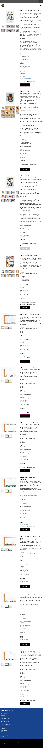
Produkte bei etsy (7, 724)
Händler (2, 736)
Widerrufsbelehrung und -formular (11, 742)
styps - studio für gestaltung (11, 723)
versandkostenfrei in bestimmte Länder (27, 78)
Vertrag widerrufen (31, 742)
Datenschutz (3, 728)
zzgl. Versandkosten (26, 356)
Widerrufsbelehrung (5, 730)
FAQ (2, 733)
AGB (2, 731)
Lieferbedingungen (4, 735)
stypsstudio (8, 720)
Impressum (3, 727)
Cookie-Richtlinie (22, 742)
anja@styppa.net (6, 718)
